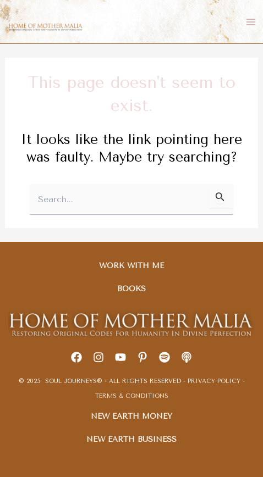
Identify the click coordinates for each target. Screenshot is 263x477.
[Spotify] (165, 357)
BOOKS (131, 288)
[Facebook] (76, 357)
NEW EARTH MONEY (131, 416)
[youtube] (120, 357)
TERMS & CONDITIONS (131, 396)
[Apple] (187, 357)
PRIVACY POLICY (215, 381)
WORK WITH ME (131, 265)
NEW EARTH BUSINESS (131, 439)
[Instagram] (98, 357)
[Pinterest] (143, 357)
